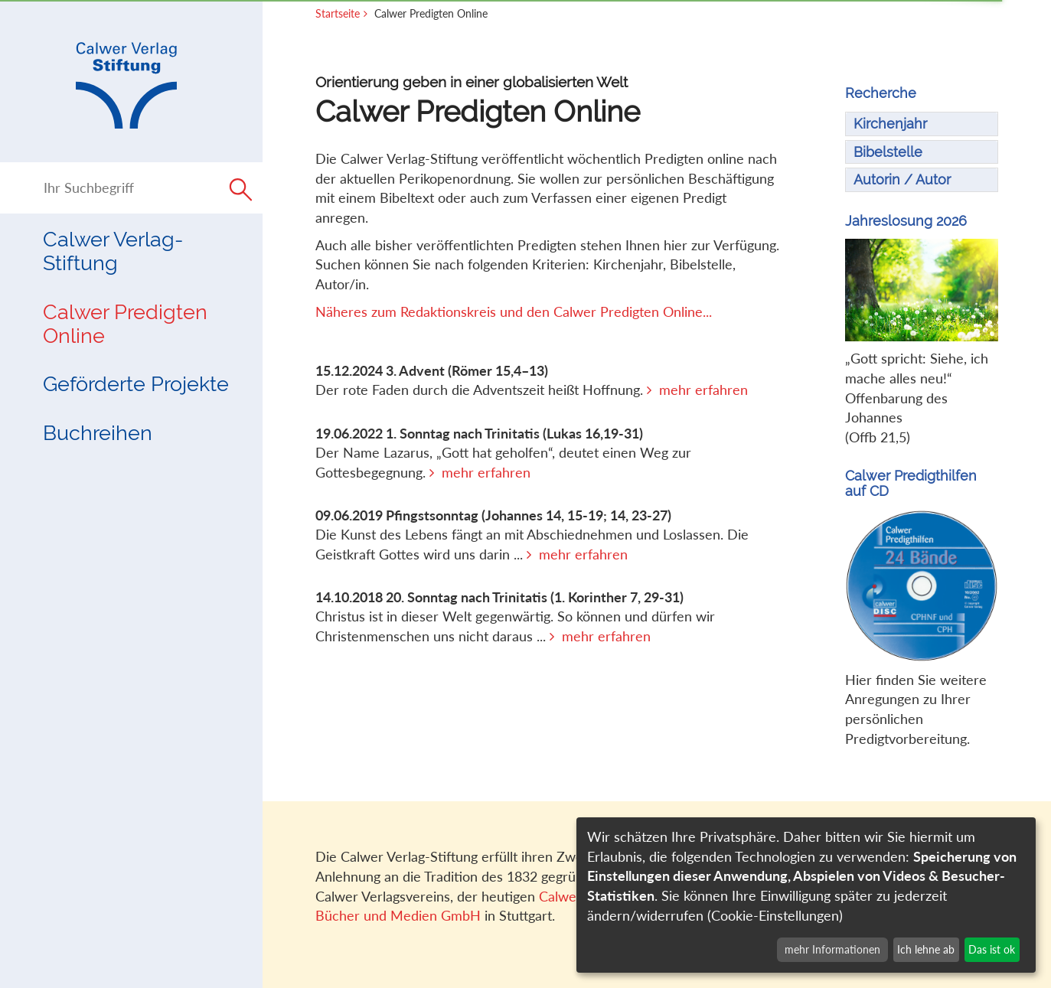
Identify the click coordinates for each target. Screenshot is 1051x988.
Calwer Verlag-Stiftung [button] (113, 251)
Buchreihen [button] (97, 432)
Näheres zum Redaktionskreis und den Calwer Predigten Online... (513, 311)
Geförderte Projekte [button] (136, 383)
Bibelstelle (888, 152)
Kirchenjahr (890, 124)
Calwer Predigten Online (125, 323)
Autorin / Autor (902, 179)
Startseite (337, 13)
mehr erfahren (703, 389)
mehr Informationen (832, 949)
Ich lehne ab (926, 949)
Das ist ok (991, 949)
